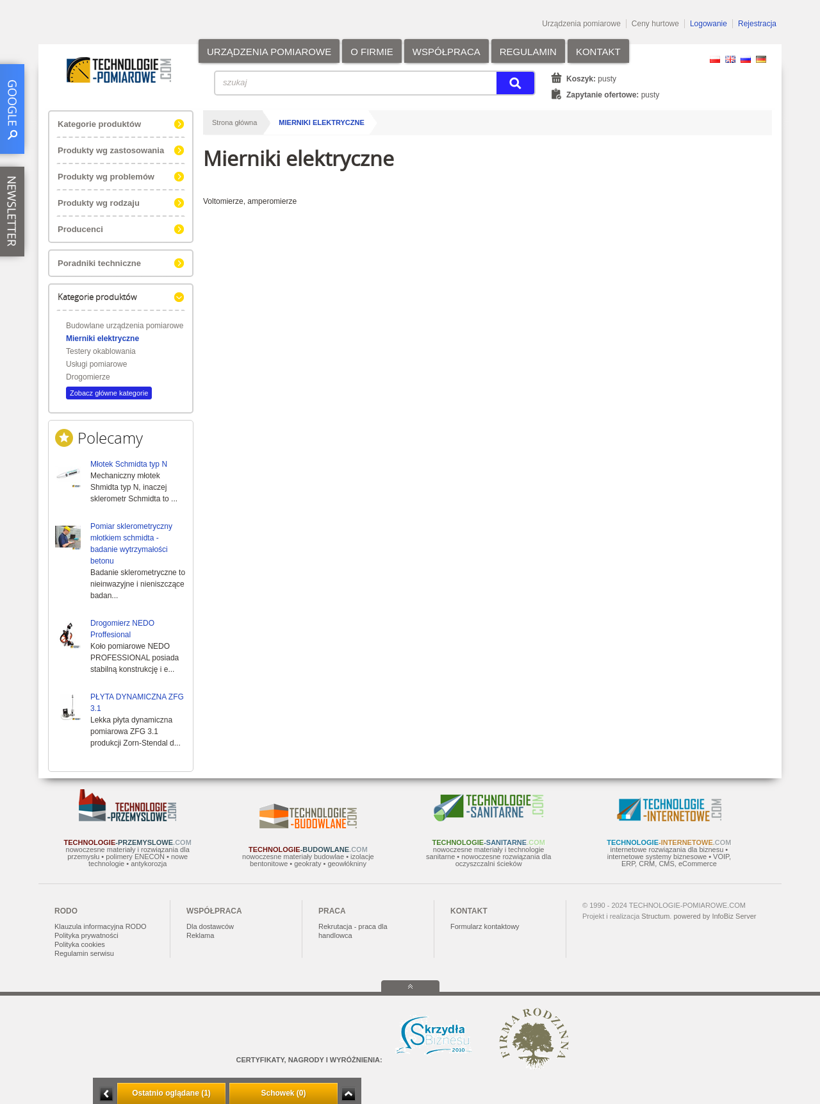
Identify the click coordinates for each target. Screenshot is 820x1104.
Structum (655, 916)
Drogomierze (88, 376)
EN (730, 59)
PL (715, 59)
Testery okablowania (101, 351)
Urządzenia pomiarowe (581, 23)
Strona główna (234, 122)
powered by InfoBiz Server (714, 916)
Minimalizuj (106, 1094)
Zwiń (348, 1094)
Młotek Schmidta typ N (128, 464)
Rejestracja (757, 23)
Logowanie (708, 23)
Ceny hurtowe (655, 23)
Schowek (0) (283, 1093)
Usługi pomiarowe (96, 364)
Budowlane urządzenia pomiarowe (124, 325)
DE (761, 59)
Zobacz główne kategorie (109, 393)
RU (746, 59)
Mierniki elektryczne (102, 338)
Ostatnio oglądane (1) (171, 1093)
